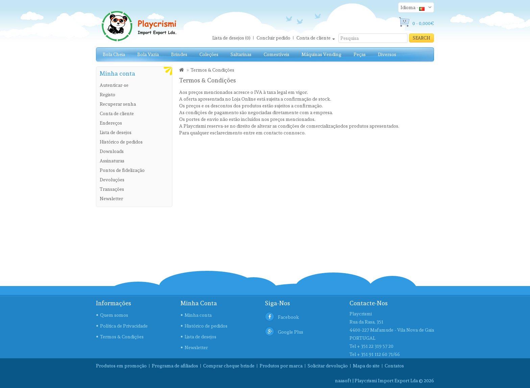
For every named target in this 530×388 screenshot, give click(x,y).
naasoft (343, 380)
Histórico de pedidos (121, 142)
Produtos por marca (281, 365)
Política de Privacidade (124, 326)
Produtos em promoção (121, 365)
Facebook (288, 317)
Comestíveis (276, 54)
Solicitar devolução (328, 365)
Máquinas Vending (321, 54)
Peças (360, 54)
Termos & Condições (212, 70)
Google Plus (290, 332)
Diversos (387, 54)
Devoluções (112, 179)
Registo (107, 94)
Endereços (111, 123)
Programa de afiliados (175, 365)
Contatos (394, 365)
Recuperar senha (118, 104)
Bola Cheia (114, 54)
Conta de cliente (117, 113)
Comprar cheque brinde (229, 365)
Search (421, 38)
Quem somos (114, 315)
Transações (112, 189)
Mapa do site (366, 365)
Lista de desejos (115, 132)
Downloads (112, 151)
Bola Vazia (148, 54)
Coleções (208, 54)
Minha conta (198, 315)
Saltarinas (241, 54)
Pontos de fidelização (122, 170)
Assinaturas (112, 160)
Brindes (179, 54)
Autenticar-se (114, 85)
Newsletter (111, 198)
